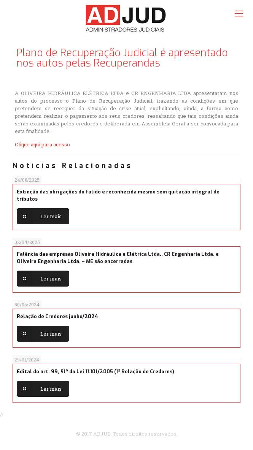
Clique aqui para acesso (42, 144)
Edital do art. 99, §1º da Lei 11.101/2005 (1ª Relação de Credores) (95, 371)
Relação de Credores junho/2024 (57, 316)
